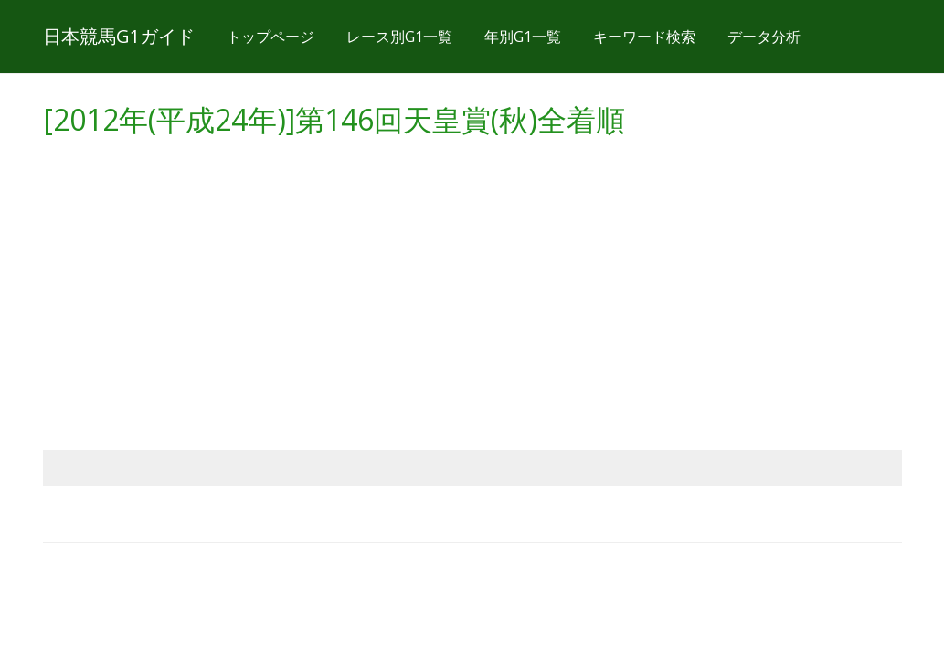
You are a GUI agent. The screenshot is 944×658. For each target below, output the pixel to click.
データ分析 (764, 37)
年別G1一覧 (522, 37)
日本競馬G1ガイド (119, 36)
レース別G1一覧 (399, 37)
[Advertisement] (472, 276)
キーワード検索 (644, 37)
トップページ (270, 37)
